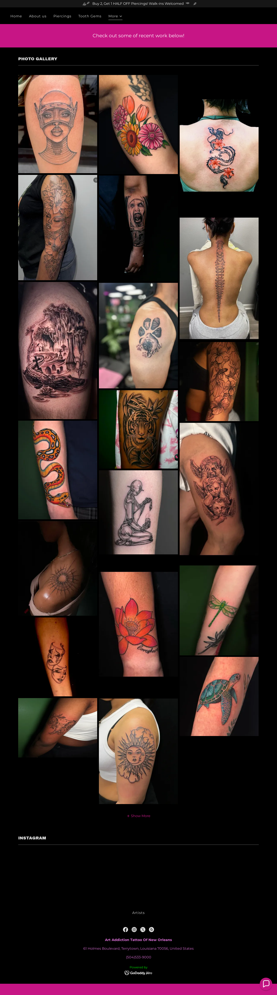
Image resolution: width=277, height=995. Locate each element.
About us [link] (38, 16)
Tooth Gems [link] (89, 16)
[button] (115, 17)
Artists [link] (138, 913)
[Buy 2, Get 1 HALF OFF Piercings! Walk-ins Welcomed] (138, 4)
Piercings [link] (62, 16)
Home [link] (16, 16)
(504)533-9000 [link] (138, 957)
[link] (125, 929)
